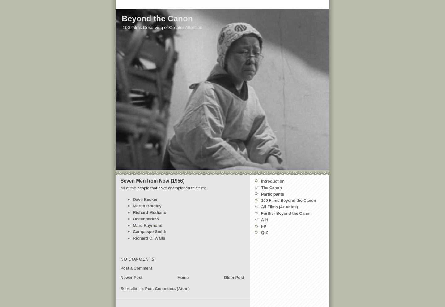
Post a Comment (136, 268)
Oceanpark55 (146, 219)
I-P (263, 226)
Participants (272, 194)
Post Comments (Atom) (167, 288)
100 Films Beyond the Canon (288, 200)
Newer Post (131, 277)
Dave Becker (145, 199)
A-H (264, 220)
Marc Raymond (148, 225)
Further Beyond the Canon (286, 213)
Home (183, 277)
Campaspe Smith (149, 231)
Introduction (273, 181)
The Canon (271, 187)
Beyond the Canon (157, 18)
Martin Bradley (147, 206)
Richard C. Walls (149, 238)
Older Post (234, 277)
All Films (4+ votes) (279, 207)
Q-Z (264, 232)
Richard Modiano (149, 212)
